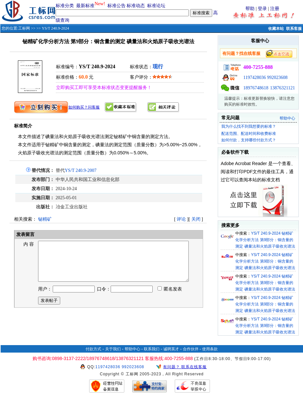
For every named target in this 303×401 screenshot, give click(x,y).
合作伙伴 (191, 349)
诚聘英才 (171, 349)
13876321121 (282, 87)
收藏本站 (276, 28)
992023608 (277, 77)
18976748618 (255, 87)
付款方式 (93, 349)
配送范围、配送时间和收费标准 (248, 133)
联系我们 (151, 349)
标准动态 (136, 5)
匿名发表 (170, 296)
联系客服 (294, 28)
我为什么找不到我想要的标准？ (248, 126)
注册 (274, 8)
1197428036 (254, 77)
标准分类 (65, 5)
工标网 (24, 28)
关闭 (195, 219)
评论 (181, 219)
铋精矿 (45, 219)
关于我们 (113, 349)
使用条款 (210, 349)
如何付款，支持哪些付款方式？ (248, 140)
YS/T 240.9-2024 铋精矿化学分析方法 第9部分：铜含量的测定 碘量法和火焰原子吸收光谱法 (265, 240)
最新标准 (85, 5)
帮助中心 (287, 118)
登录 (262, 8)
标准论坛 (156, 5)
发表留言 (25, 234)
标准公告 (116, 5)
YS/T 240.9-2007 (81, 170)
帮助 (250, 8)
